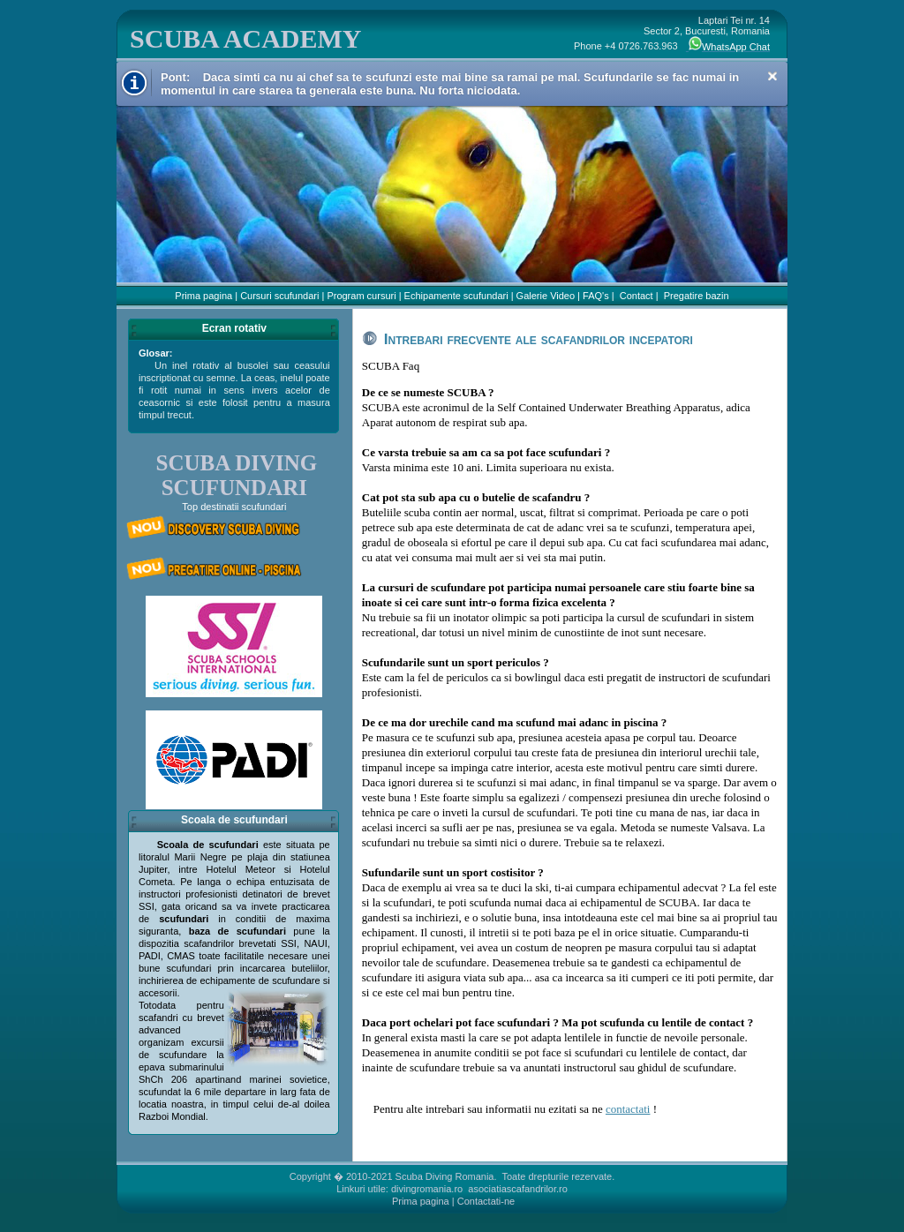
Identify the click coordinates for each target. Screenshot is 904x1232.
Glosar (154, 353)
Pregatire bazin (696, 295)
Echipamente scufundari (456, 295)
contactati (628, 1109)
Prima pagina (203, 295)
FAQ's (596, 295)
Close (772, 76)
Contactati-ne (486, 1201)
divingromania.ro (427, 1188)
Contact (636, 295)
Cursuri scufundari (279, 295)
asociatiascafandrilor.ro (518, 1188)
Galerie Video (545, 295)
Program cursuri (361, 295)
